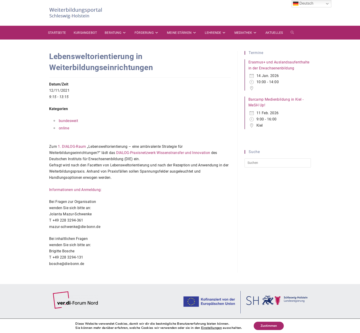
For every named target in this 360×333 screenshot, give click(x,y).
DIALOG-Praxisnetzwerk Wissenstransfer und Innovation (163, 153)
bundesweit (68, 121)
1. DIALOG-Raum (72, 146)
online (64, 128)
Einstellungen (211, 328)
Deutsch (303, 3)
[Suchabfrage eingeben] (278, 163)
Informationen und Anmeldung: (75, 190)
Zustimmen (269, 326)
